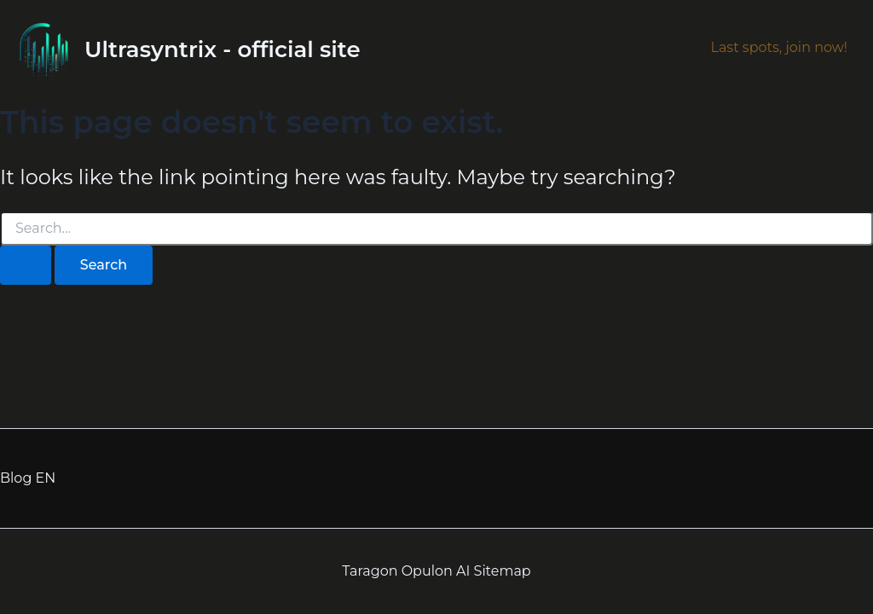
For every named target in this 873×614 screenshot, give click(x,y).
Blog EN (27, 478)
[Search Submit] (25, 265)
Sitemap (502, 571)
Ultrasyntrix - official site (222, 49)
